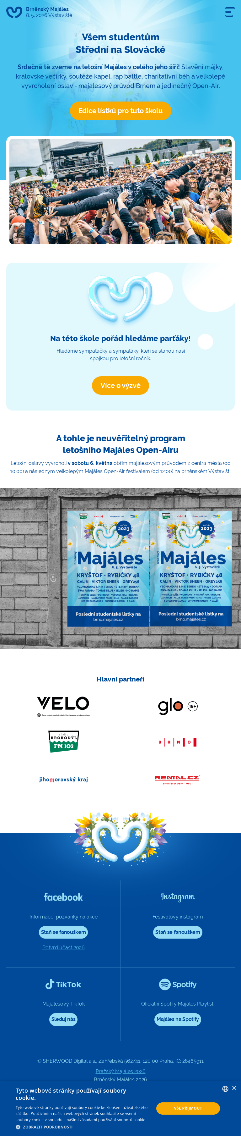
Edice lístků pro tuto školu (120, 111)
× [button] (234, 1088)
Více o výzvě (120, 385)
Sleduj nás (63, 1019)
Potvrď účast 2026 (63, 948)
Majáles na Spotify (178, 1019)
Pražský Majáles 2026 (121, 1071)
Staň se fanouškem (63, 932)
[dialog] (120, 1108)
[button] (83, 1127)
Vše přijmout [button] (188, 1108)
